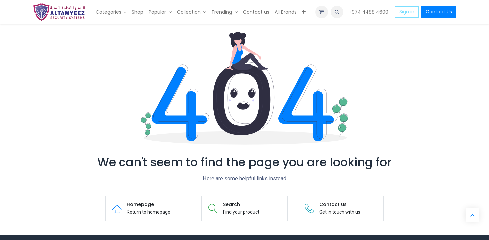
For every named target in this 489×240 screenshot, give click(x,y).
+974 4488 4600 (369, 12)
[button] (337, 12)
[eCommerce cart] (321, 12)
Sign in (406, 11)
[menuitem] (111, 12)
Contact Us (439, 11)
